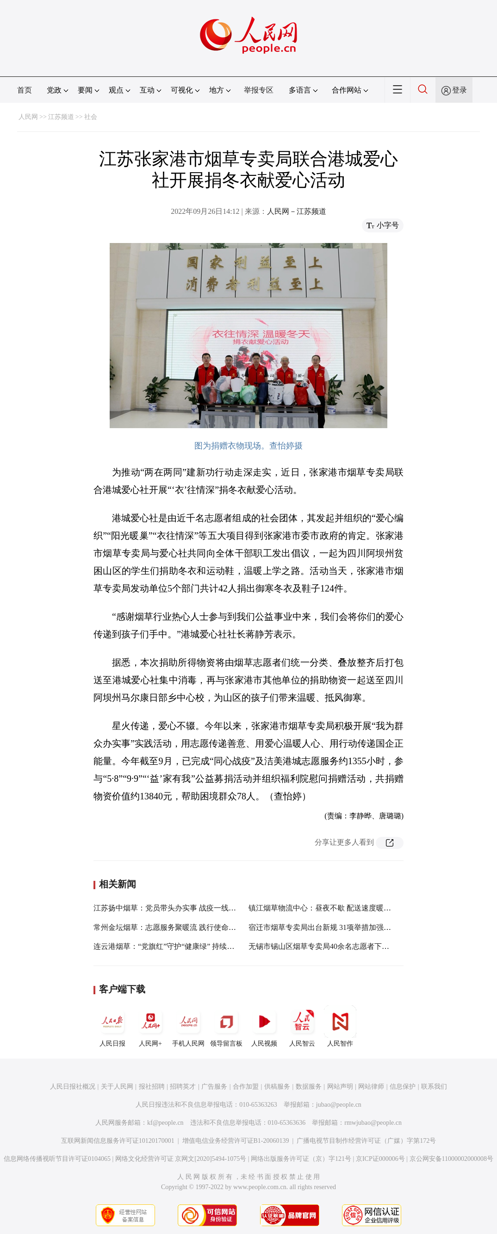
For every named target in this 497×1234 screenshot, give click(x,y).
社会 (90, 116)
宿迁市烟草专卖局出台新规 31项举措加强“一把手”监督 (337, 927)
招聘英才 (183, 1086)
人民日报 (112, 1026)
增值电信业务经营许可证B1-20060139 (235, 1140)
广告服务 (214, 1086)
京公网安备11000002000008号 (451, 1158)
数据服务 (309, 1086)
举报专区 (258, 90)
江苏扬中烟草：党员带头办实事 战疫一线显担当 (172, 908)
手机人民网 (188, 1026)
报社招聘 (152, 1086)
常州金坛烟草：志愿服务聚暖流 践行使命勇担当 (172, 927)
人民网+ (150, 1026)
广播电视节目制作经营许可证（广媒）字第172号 (366, 1140)
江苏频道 (61, 116)
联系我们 (434, 1086)
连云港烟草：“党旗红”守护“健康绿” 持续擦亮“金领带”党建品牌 (196, 946)
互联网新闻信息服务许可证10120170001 (117, 1140)
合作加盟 (246, 1086)
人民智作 (340, 1026)
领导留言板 (226, 1026)
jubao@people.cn (338, 1104)
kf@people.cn (165, 1122)
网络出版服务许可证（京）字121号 (301, 1158)
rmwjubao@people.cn (373, 1122)
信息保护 (403, 1086)
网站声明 (340, 1086)
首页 (24, 90)
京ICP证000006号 (380, 1158)
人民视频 (264, 1026)
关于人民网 (117, 1086)
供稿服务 (277, 1086)
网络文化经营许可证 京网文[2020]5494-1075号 (181, 1158)
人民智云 (302, 1026)
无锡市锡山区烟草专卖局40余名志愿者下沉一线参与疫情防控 (348, 946)
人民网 (28, 116)
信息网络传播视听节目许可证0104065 (57, 1158)
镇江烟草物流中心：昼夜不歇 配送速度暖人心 (323, 908)
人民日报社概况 (72, 1086)
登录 (459, 90)
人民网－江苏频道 (296, 211)
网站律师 (371, 1086)
